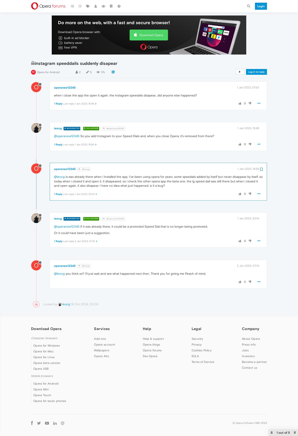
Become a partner (254, 362)
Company (250, 329)
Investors (248, 356)
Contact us (249, 367)
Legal (197, 329)
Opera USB (41, 368)
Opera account (104, 344)
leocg (58, 128)
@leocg (84, 169)
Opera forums (152, 350)
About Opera (251, 338)
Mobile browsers (42, 376)
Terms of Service (203, 362)
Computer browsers (44, 338)
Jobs (245, 350)
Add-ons (100, 338)
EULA (195, 356)
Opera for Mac (43, 351)
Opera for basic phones (49, 401)
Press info (249, 344)
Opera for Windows (46, 345)
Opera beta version (46, 363)
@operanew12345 (113, 128)
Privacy (197, 344)
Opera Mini (41, 389)
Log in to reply (256, 71)
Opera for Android (48, 72)
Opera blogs (151, 344)
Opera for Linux (44, 357)
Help (147, 329)
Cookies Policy (201, 350)
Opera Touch (42, 395)
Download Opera (151, 35)
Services (102, 329)
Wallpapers (101, 350)
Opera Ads (101, 356)
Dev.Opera (150, 356)
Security (197, 338)
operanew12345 (65, 87)
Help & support (153, 338)
